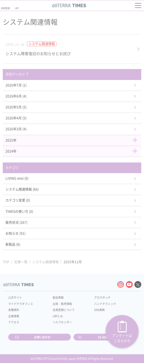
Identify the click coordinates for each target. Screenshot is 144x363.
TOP (6, 261)
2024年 (72, 151)
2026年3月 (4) (16, 129)
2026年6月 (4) (16, 96)
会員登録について (64, 310)
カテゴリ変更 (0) (17, 200)
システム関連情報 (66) (22, 189)
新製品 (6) (12, 244)
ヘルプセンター (62, 322)
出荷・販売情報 (62, 304)
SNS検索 (99, 310)
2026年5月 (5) (16, 107)
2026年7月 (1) (16, 85)
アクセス (13, 322)
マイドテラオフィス (20, 304)
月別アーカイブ (17, 74)
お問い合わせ (42, 337)
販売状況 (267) (16, 222)
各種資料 (13, 310)
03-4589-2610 (107, 337)
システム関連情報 (45, 261)
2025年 (72, 140)
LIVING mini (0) (17, 178)
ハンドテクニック (105, 304)
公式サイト (15, 297)
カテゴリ (12, 167)
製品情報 (58, 297)
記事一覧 (20, 261)
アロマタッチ (102, 297)
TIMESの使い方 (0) (19, 211)
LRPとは (58, 316)
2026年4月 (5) (16, 118)
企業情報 (13, 316)
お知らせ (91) (15, 233)
